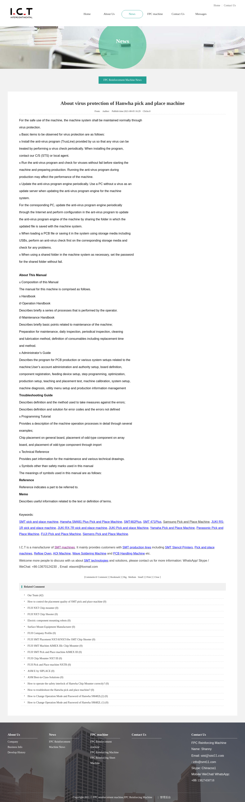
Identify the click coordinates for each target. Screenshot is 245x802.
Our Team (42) (35, 595)
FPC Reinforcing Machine (104, 752)
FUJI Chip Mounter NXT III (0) (45, 658)
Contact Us (230, 5)
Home (217, 5)
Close (156, 577)
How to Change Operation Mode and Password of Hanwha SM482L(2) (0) (68, 696)
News (132, 13)
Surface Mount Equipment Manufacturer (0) (51, 626)
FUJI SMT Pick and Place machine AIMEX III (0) (55, 652)
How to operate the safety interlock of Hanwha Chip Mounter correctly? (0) (68, 683)
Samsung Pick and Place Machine (186, 521)
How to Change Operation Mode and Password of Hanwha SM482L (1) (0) (68, 702)
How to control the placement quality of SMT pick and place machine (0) (67, 601)
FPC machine (155, 13)
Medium (132, 577)
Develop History (16, 752)
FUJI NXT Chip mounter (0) (43, 608)
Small (140, 577)
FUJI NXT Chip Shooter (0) (43, 614)
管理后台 (165, 797)
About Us (109, 13)
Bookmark (115, 577)
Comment (102, 577)
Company (13, 741)
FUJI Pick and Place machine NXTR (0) (49, 664)
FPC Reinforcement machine (101, 744)
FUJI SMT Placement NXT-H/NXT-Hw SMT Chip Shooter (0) (61, 639)
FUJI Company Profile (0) (42, 633)
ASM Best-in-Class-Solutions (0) (45, 677)
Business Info (15, 747)
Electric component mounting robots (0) (49, 620)
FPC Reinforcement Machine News (122, 80)
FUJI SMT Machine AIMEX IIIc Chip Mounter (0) (55, 645)
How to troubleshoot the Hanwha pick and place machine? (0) (61, 689)
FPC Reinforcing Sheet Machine (102, 760)
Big (125, 577)
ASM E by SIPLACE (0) (41, 671)
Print (148, 577)
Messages (201, 13)
